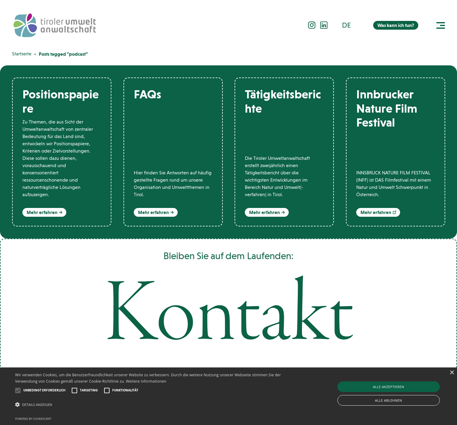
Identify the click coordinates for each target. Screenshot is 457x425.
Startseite (21, 54)
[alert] (228, 396)
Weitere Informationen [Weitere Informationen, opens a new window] (146, 381)
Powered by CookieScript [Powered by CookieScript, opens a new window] (33, 419)
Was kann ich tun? (395, 25)
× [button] (451, 373)
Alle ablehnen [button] (388, 400)
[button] (350, 25)
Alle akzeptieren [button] (388, 386)
